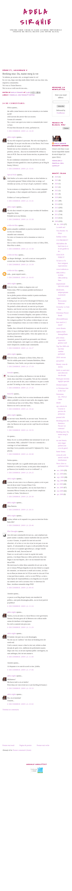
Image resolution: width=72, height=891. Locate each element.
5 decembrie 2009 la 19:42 (20, 409)
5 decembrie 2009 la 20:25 (20, 473)
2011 (56, 214)
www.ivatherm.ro (62, 269)
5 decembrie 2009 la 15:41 (20, 201)
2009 (57, 221)
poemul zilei (60, 417)
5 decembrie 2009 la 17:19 (20, 366)
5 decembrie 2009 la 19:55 (20, 430)
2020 (57, 197)
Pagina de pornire (25, 745)
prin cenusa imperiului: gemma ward (61, 340)
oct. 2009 (60, 474)
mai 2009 (60, 491)
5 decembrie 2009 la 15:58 (20, 219)
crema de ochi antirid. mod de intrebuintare (62, 457)
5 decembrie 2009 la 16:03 (20, 277)
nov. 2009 (60, 470)
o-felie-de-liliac (12, 225)
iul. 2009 (60, 484)
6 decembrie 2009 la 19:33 (20, 688)
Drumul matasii (61, 385)
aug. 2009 (60, 481)
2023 (57, 187)
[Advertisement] (36, 52)
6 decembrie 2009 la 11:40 (20, 657)
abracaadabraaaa (62, 319)
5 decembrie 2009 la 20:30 (20, 496)
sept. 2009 (60, 477)
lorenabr (10, 372)
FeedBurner (61, 113)
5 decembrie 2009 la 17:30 (20, 388)
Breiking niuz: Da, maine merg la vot (62, 434)
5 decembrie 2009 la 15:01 (20, 169)
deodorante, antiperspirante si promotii (62, 292)
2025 (57, 180)
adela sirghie (11, 137)
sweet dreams (61, 328)
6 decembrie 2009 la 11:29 (20, 627)
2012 (57, 211)
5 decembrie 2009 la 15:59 (20, 264)
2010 (57, 218)
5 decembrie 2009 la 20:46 (20, 525)
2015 (57, 201)
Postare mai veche (43, 745)
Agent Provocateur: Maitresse (61, 300)
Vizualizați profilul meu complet (58, 163)
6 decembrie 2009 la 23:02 (20, 704)
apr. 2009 (60, 494)
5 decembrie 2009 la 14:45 (20, 131)
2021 (57, 194)
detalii (58, 403)
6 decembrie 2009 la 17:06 (20, 670)
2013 (57, 208)
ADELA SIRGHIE (36, 17)
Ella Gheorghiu (12, 531)
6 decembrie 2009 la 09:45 (20, 588)
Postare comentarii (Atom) (22, 750)
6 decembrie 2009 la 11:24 (20, 606)
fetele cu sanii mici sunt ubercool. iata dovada (62, 372)
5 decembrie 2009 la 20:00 (20, 454)
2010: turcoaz (61, 357)
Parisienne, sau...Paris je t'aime (61, 396)
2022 (57, 190)
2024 (57, 184)
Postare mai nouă (8, 745)
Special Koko (12, 175)
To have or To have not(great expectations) (62, 263)
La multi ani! (60, 227)
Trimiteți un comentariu (10, 710)
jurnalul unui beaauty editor (22, 95)
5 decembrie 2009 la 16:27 (20, 348)
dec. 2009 (60, 224)
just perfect (60, 361)
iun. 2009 (60, 487)
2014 (57, 204)
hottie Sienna (60, 451)
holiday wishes (61, 237)
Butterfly (10, 394)
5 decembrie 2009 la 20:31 (20, 510)
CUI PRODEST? (62, 240)
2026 (57, 177)
